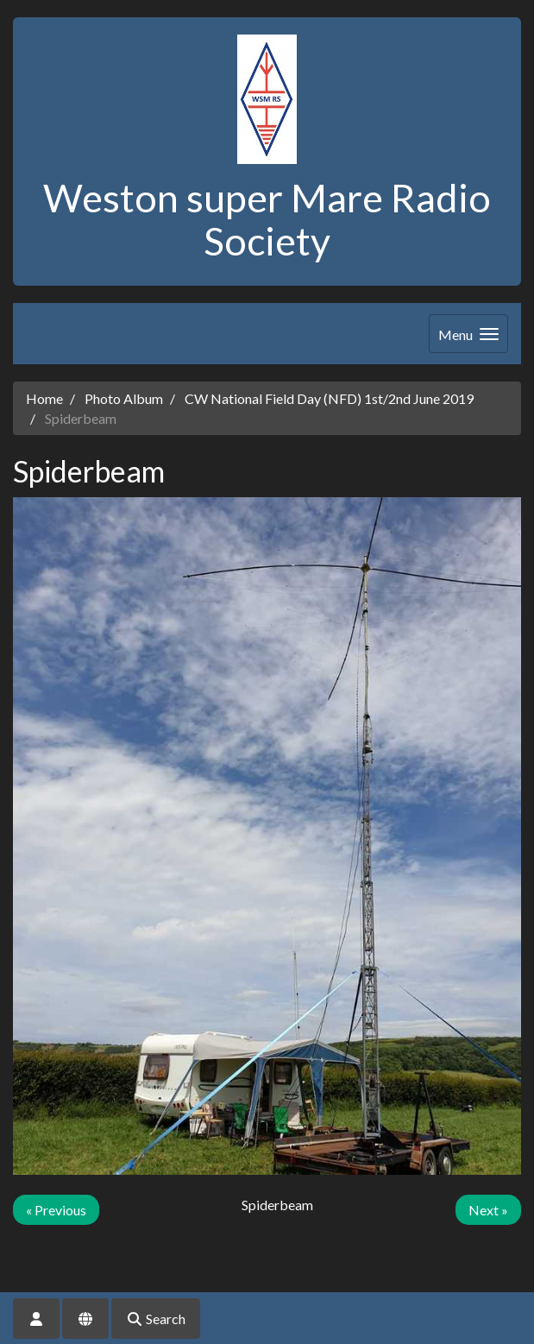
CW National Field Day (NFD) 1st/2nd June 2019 (329, 398)
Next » (488, 1210)
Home (44, 398)
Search (155, 1318)
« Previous (56, 1210)
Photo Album (124, 398)
